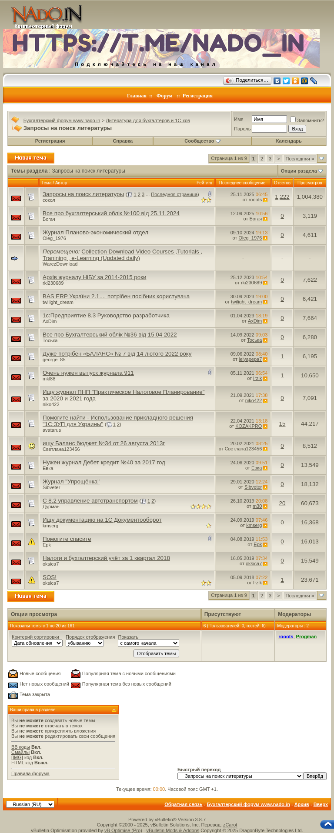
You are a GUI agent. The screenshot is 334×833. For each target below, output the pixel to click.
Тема (46, 182)
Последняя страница (174, 194)
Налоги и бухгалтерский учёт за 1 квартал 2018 (106, 558)
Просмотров (309, 182)
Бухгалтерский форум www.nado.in (61, 120)
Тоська (50, 340)
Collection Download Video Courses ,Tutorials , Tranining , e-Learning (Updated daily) (122, 254)
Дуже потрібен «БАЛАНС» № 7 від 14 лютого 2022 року (117, 353)
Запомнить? (307, 120)
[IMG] (17, 757)
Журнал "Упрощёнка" (71, 481)
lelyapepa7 (250, 359)
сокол (49, 200)
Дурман (51, 506)
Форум (165, 96)
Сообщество (202, 140)
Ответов (282, 182)
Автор (61, 182)
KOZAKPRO (248, 426)
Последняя (300, 158)
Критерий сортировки (35, 637)
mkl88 (49, 378)
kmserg (50, 525)
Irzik (257, 378)
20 (282, 503)
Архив (301, 804)
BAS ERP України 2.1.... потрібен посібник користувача (116, 296)
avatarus (52, 430)
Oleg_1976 (54, 238)
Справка (123, 140)
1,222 (282, 196)
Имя (238, 119)
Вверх (321, 804)
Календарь (289, 140)
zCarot (230, 824)
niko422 (51, 404)
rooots (255, 199)
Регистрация (198, 96)
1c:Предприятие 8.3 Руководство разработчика (106, 315)
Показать (128, 637)
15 (282, 423)
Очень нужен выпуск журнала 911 (88, 373)
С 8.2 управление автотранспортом (90, 500)
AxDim (50, 321)
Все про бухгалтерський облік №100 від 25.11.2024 (111, 213)
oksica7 (51, 563)
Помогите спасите (67, 539)
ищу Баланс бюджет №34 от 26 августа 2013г (104, 443)
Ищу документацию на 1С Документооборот (102, 519)
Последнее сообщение (242, 182)
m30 (257, 506)
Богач (49, 219)
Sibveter (51, 487)
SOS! (50, 577)
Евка (48, 468)
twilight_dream (58, 302)
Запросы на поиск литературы (83, 194)
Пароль (242, 128)
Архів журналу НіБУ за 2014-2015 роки (94, 277)
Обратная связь (183, 804)
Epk (47, 544)
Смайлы (20, 752)
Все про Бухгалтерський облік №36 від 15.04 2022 (110, 334)
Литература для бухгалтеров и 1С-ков (148, 120)
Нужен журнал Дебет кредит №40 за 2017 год (104, 462)
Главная (137, 96)
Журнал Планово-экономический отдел (95, 232)
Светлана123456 (61, 449)
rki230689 (53, 283)
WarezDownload (60, 264)
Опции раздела (299, 170)
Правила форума (30, 773)
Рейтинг (205, 182)
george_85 (54, 359)
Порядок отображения (90, 637)
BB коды (20, 747)
